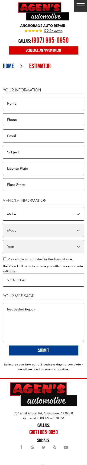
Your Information (22, 90)
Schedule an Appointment (43, 50)
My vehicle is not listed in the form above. (40, 259)
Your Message (19, 295)
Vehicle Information (24, 200)
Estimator (40, 66)
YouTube (65, 449)
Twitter (43, 449)
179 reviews (53, 31)
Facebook (21, 449)
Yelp (54, 449)
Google (32, 449)
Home (8, 66)
